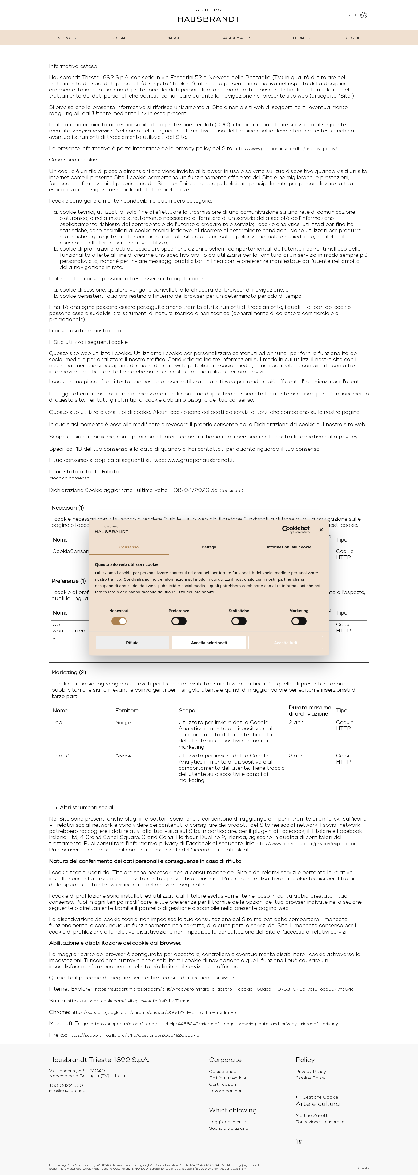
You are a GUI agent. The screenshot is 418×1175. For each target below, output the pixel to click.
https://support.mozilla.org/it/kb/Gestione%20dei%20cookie (134, 1035)
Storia (118, 38)
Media (298, 38)
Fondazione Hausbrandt (321, 1122)
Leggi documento (227, 1122)
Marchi (174, 38)
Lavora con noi (225, 1090)
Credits (363, 1168)
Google (123, 722)
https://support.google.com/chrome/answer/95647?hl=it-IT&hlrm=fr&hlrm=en (154, 1012)
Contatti (355, 38)
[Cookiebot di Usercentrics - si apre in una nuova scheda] (286, 530)
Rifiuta (132, 642)
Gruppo (61, 38)
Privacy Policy (311, 1071)
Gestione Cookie (320, 1097)
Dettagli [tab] (209, 547)
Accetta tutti (285, 642)
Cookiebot (230, 490)
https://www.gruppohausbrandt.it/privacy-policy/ (286, 148)
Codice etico (222, 1071)
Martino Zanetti (312, 1115)
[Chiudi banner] (321, 530)
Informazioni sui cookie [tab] (289, 547)
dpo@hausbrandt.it (92, 131)
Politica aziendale (227, 1078)
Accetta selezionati (209, 642)
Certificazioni (223, 1084)
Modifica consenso (69, 478)
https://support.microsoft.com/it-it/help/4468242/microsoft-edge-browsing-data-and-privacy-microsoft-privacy (214, 1024)
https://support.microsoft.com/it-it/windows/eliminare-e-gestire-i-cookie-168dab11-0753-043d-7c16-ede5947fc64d (224, 989)
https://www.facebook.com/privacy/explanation (306, 843)
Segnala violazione (228, 1128)
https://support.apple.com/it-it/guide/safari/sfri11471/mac (129, 1001)
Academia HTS (237, 38)
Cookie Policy (310, 1078)
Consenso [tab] (129, 547)
